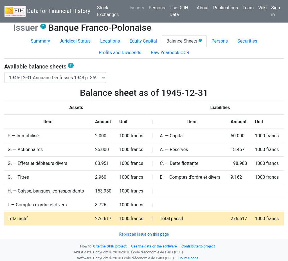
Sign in (275, 11)
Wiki (262, 7)
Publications (225, 7)
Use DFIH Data (179, 11)
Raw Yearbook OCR (170, 52)
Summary (40, 41)
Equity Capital (143, 41)
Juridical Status (75, 41)
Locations (110, 41)
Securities (247, 41)
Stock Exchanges (108, 11)
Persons (157, 7)
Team (248, 7)
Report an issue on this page (144, 234)
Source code (189, 258)
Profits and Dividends (120, 52)
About (203, 7)
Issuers (138, 7)
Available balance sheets (39, 66)
